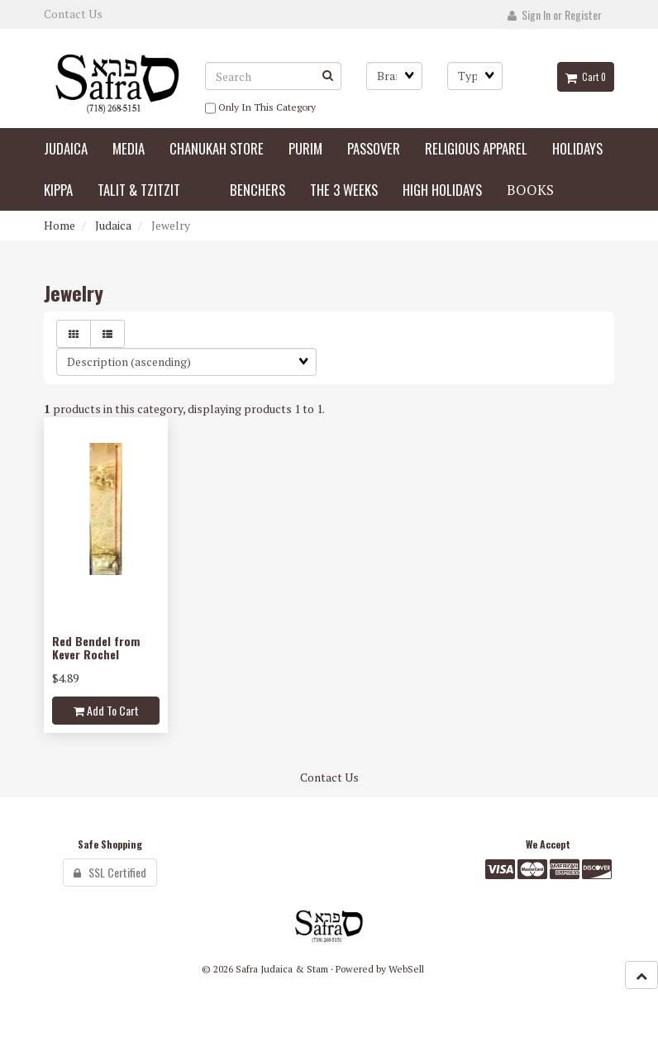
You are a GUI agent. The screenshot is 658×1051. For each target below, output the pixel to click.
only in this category (260, 108)
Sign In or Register (555, 14)
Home (59, 225)
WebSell (406, 969)
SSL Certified (110, 872)
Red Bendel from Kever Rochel (96, 647)
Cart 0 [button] (585, 76)
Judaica (113, 225)
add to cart (106, 710)
